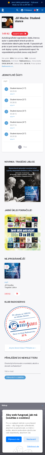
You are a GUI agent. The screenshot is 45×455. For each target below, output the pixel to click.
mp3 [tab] (5, 81)
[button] (18, 10)
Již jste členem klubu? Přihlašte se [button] (22, 348)
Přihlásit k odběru (15, 377)
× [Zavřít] (42, 2)
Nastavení (31, 439)
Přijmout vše (13, 439)
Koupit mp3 (19, 34)
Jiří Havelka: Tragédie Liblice (11, 286)
